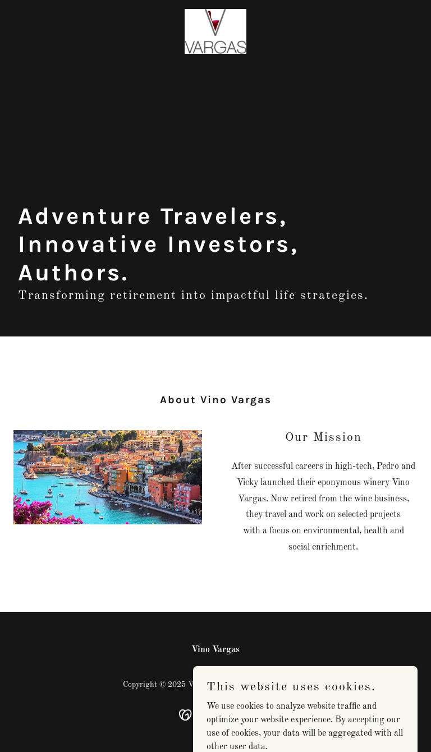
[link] (215, 31)
